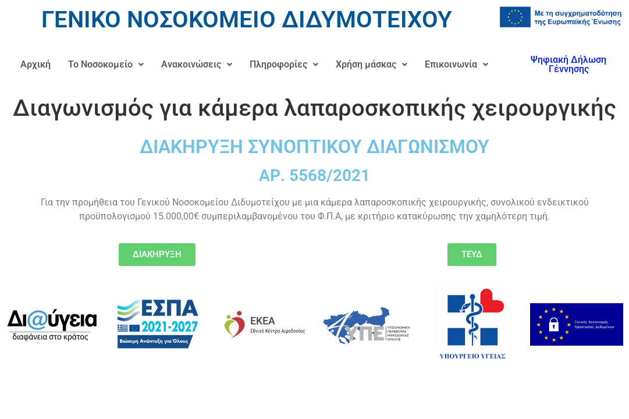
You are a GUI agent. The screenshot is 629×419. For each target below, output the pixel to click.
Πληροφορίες (284, 64)
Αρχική (35, 64)
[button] (105, 64)
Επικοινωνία (456, 64)
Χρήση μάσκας (371, 64)
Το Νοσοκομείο (106, 64)
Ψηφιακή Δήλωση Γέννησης (568, 64)
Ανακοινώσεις (196, 64)
